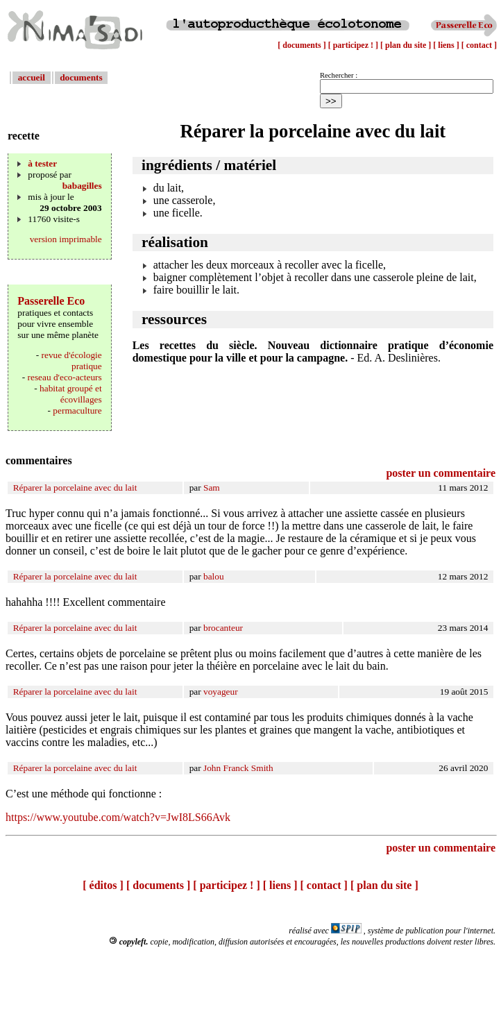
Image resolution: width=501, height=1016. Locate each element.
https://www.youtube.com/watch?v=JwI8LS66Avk (118, 817)
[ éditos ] (103, 885)
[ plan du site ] (406, 45)
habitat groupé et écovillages (71, 394)
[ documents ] (303, 45)
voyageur (220, 691)
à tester (42, 163)
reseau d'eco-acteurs (65, 377)
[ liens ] (447, 45)
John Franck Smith (238, 768)
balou (213, 576)
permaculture (77, 410)
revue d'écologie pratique (72, 360)
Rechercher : (338, 75)
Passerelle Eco (51, 301)
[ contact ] (479, 45)
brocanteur (223, 628)
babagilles (82, 185)
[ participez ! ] (354, 45)
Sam (211, 487)
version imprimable (66, 239)
